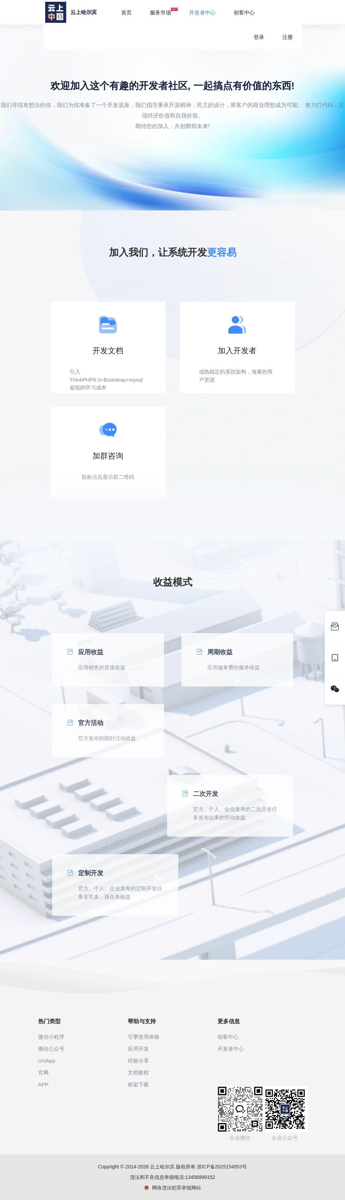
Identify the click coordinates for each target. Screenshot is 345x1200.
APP (43, 1084)
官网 (43, 1072)
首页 (126, 12)
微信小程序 (51, 1037)
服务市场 (164, 11)
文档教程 (138, 1072)
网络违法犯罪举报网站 (172, 1188)
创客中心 (244, 12)
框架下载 (138, 1084)
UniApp (46, 1061)
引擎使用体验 (143, 1037)
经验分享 (138, 1061)
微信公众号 (51, 1049)
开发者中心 (202, 12)
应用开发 (138, 1049)
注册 (287, 37)
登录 (259, 37)
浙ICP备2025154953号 (222, 1166)
